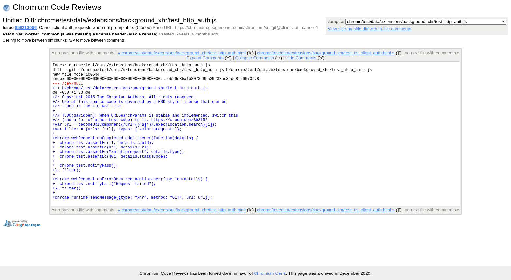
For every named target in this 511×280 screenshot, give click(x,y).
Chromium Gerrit (270, 273)
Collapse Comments (254, 57)
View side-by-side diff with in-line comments (369, 28)
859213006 (25, 27)
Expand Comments (205, 57)
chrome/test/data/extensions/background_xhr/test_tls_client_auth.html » (326, 52)
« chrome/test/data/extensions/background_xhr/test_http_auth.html (182, 52)
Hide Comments (300, 57)
